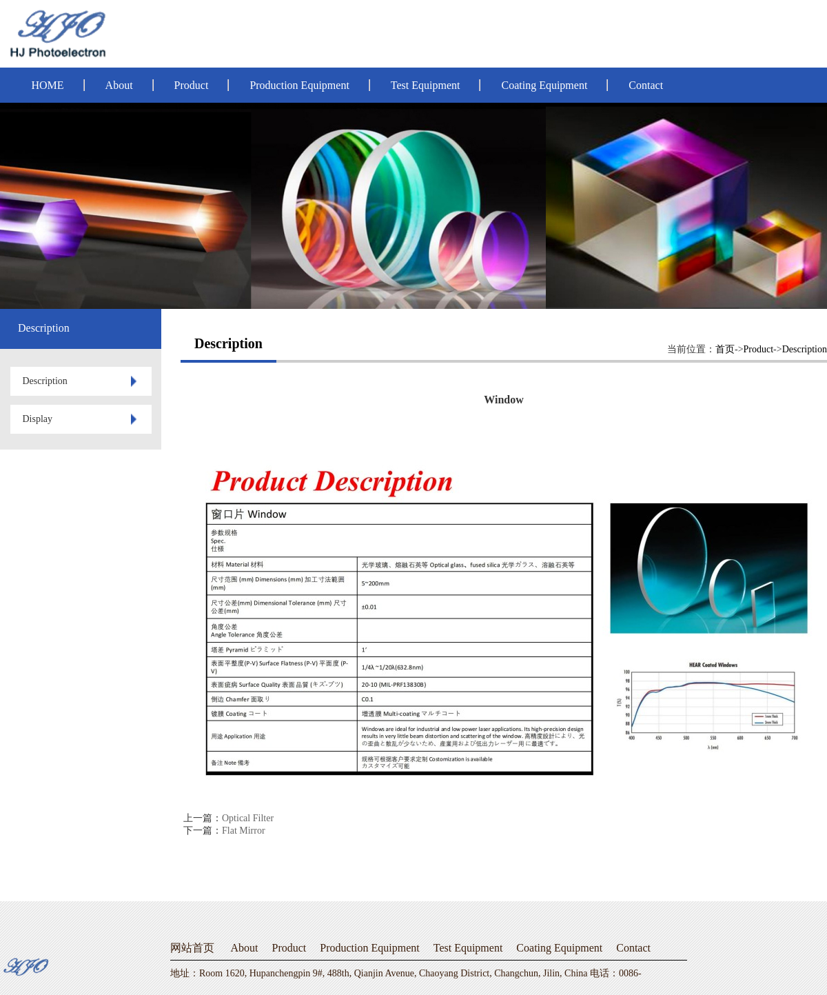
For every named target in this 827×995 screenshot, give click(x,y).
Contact (646, 85)
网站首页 (192, 948)
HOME (48, 85)
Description (804, 349)
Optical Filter (248, 818)
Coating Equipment (544, 85)
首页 (725, 349)
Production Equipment (299, 85)
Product (191, 85)
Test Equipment (425, 85)
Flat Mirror (243, 830)
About (119, 85)
